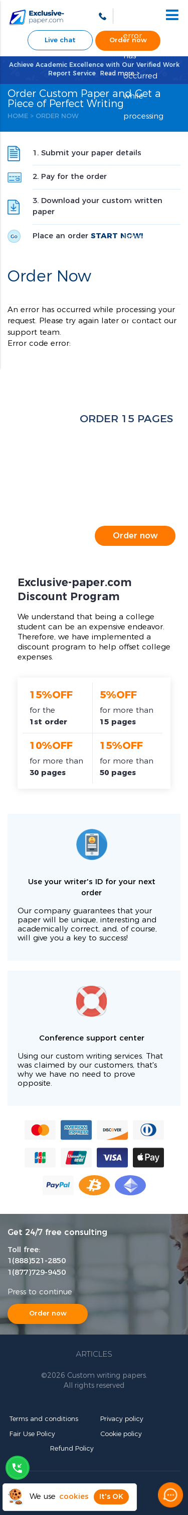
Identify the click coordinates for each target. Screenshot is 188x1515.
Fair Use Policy (32, 1434)
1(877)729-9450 (37, 1272)
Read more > (120, 73)
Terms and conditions (44, 1419)
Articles (94, 1354)
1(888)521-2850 (37, 1261)
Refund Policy (72, 1449)
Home (18, 116)
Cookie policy (121, 1434)
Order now (135, 536)
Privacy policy (121, 1419)
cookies (74, 1496)
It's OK (111, 1496)
